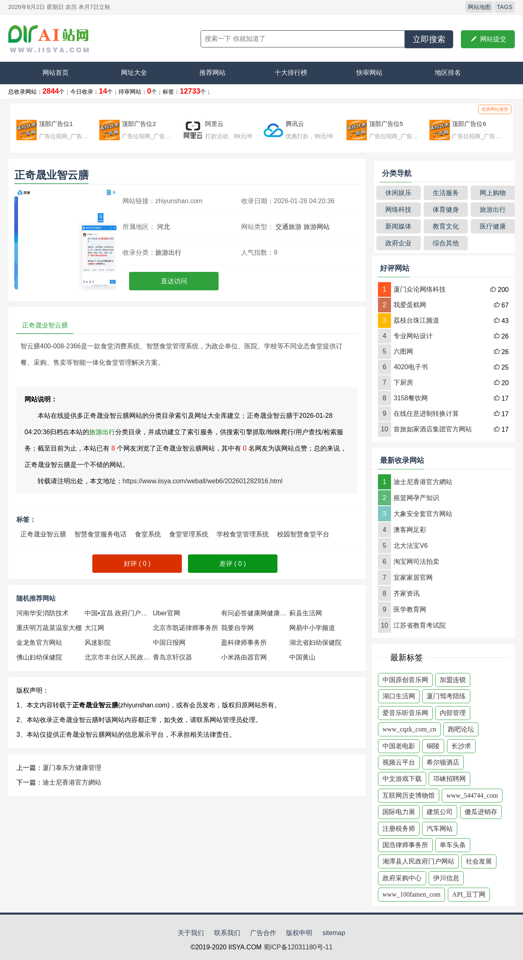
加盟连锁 (453, 679)
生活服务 (446, 192)
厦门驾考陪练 (446, 696)
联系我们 (227, 932)
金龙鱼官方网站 (39, 642)
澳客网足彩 (409, 529)
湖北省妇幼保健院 (315, 642)
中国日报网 (169, 642)
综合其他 (446, 243)
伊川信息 (446, 878)
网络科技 (398, 209)
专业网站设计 (413, 335)
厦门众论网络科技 (419, 289)
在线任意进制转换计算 (426, 413)
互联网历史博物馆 (408, 795)
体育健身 (446, 209)
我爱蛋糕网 (409, 304)
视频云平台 (398, 762)
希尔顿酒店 (443, 762)
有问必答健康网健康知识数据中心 (255, 613)
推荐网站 (212, 72)
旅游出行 (168, 252)
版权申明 (299, 932)
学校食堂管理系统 (243, 534)
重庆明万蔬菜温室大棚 (49, 627)
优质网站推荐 (494, 109)
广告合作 (263, 932)
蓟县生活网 (305, 613)
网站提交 (487, 39)
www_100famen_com (411, 894)
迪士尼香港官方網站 (71, 782)
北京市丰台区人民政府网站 (119, 657)
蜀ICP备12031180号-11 (298, 947)
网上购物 (493, 192)
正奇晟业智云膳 (43, 534)
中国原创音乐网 (405, 679)
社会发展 (479, 861)
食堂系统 (148, 534)
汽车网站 (440, 828)
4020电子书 (410, 366)
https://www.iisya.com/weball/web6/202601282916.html (202, 481)
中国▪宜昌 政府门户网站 (119, 613)
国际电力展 (398, 811)
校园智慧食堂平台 (303, 534)
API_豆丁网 (469, 894)
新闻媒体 (398, 226)
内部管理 (453, 712)
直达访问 (174, 281)
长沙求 (461, 745)
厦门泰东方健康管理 (71, 767)
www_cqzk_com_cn (409, 729)
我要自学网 (237, 627)
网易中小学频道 (312, 627)
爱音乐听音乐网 (405, 712)
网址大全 (134, 72)
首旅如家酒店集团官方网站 (432, 429)
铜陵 (433, 745)
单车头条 (453, 844)
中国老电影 (398, 745)
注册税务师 (398, 828)
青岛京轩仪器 (172, 657)
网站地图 (479, 7)
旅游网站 (317, 226)
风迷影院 (98, 642)
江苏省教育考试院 (419, 625)
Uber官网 (166, 613)
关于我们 (191, 932)
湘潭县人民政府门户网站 (418, 861)
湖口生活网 (398, 696)
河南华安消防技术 (42, 613)
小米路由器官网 (244, 657)
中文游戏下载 (402, 778)
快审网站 (369, 72)
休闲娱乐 (398, 192)
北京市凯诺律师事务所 (185, 627)
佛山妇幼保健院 (39, 657)
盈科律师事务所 (244, 642)
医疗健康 (493, 226)
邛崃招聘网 (449, 778)
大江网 (94, 627)
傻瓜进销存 (481, 811)
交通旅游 (288, 226)
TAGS (504, 7)
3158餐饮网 (410, 398)
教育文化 (446, 226)
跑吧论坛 (461, 729)
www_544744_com (472, 795)
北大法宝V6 (410, 545)
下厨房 (403, 382)
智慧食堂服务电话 (100, 534)
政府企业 (398, 243)
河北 (163, 226)
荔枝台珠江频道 (416, 320)
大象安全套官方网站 (422, 513)
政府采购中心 (402, 878)
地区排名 (448, 72)
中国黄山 (302, 657)
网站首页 (55, 72)
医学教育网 (409, 609)
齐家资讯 (406, 593)
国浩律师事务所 (405, 844)
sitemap (333, 932)
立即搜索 (429, 39)
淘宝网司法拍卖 (416, 561)
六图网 (403, 351)
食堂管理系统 (188, 534)
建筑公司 (440, 811)
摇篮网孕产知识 (416, 497)
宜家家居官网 (413, 577)
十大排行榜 (291, 72)
